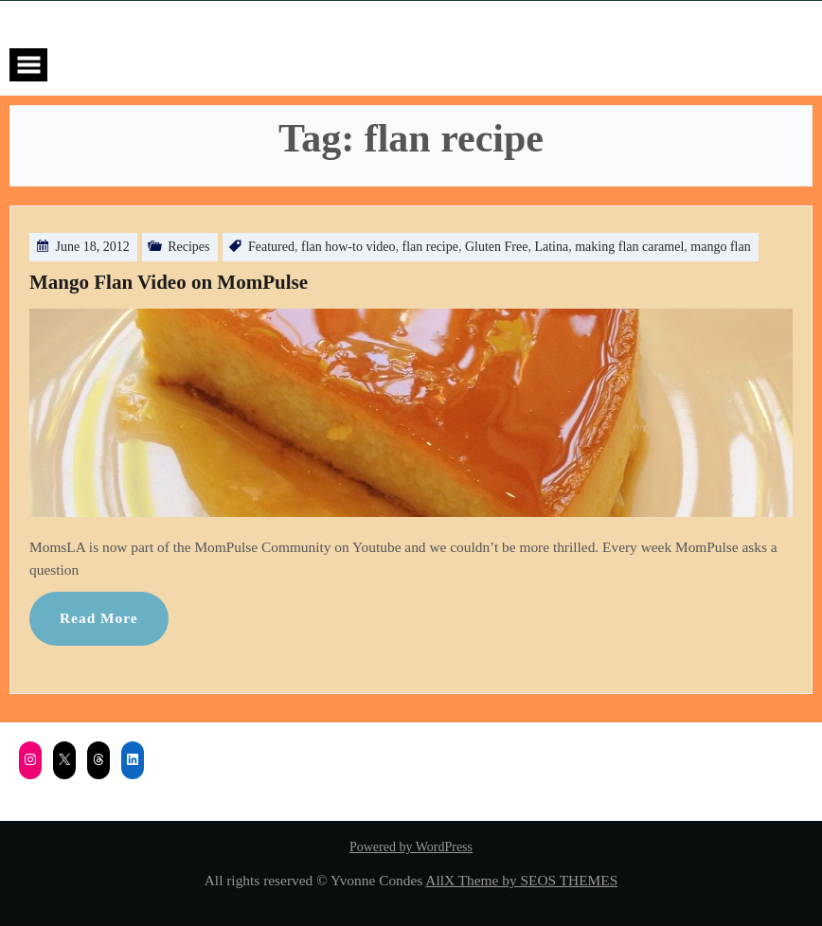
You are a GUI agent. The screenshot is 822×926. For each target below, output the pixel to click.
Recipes (188, 247)
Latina (551, 247)
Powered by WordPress (411, 847)
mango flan (720, 247)
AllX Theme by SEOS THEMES (521, 880)
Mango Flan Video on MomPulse (168, 282)
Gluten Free (496, 247)
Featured (271, 247)
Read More (99, 618)
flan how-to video (348, 247)
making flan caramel (629, 247)
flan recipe (430, 247)
